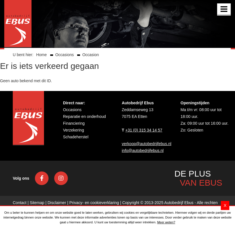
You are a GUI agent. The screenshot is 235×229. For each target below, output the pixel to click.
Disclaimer (56, 202)
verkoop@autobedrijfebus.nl (146, 143)
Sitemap (37, 202)
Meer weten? (166, 222)
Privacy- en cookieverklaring (94, 202)
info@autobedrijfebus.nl (142, 150)
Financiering (74, 123)
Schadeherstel (76, 137)
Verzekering (73, 130)
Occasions (72, 109)
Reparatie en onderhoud (84, 116)
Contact (19, 202)
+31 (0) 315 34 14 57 (143, 130)
